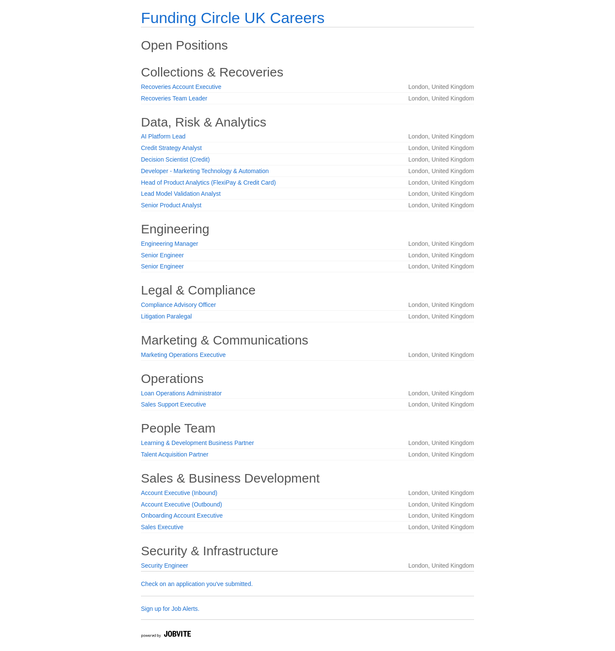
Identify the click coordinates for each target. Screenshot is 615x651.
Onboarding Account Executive (182, 515)
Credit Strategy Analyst (171, 147)
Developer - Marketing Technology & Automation (205, 171)
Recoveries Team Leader (174, 98)
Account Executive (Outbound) (181, 504)
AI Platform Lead (163, 136)
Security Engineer (164, 565)
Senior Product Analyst (171, 205)
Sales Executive (162, 527)
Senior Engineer (162, 255)
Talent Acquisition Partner (174, 454)
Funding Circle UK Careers (233, 18)
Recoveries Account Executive (181, 86)
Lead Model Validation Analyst (181, 193)
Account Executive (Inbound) (179, 492)
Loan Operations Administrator (181, 393)
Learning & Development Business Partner (197, 442)
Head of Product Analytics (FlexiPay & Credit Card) (208, 182)
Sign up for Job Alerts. (170, 608)
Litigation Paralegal (166, 316)
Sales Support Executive (173, 404)
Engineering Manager (169, 243)
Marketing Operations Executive (183, 354)
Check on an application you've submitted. (197, 583)
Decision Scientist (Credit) (175, 159)
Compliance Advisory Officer (178, 304)
